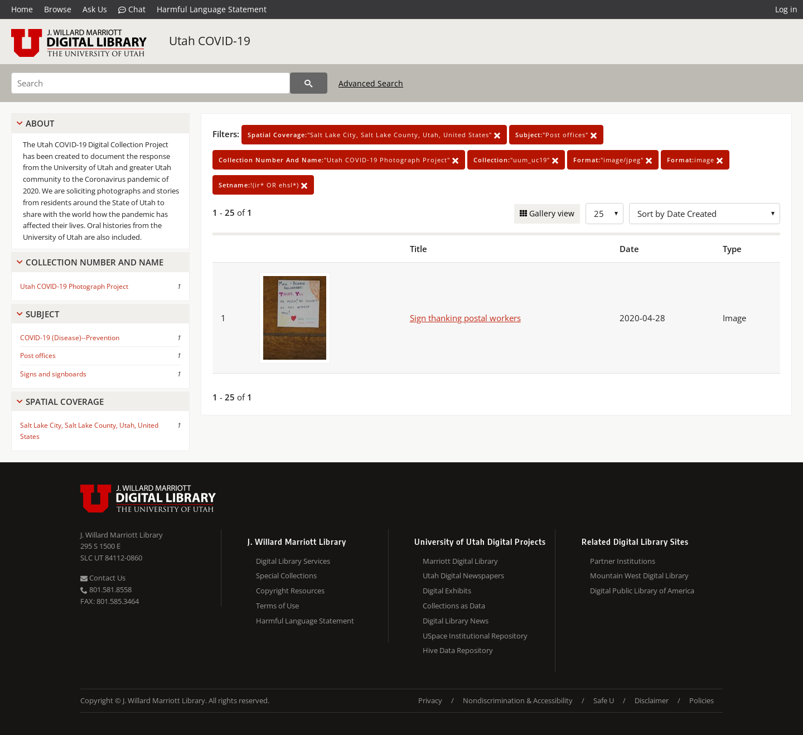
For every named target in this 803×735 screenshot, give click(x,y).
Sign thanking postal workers (465, 317)
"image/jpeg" (612, 160)
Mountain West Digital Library (639, 575)
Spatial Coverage (65, 401)
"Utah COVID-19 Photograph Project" (339, 160)
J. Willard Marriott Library (121, 535)
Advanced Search (370, 83)
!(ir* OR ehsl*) (263, 185)
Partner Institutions (622, 561)
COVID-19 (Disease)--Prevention (69, 337)
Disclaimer (652, 700)
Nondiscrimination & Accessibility (518, 700)
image (695, 160)
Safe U (603, 700)
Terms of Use (277, 606)
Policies (701, 700)
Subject (42, 314)
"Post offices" (556, 134)
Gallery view (550, 213)
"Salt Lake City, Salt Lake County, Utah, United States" (374, 134)
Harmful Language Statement (212, 9)
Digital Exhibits (447, 591)
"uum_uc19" (516, 160)
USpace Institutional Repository (475, 636)
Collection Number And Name (94, 262)
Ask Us (95, 9)
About (40, 123)
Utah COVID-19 (209, 41)
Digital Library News (455, 621)
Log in (786, 9)
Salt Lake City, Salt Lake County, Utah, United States (89, 430)
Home (22, 9)
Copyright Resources (290, 591)
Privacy (430, 700)
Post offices (38, 355)
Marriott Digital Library (460, 561)
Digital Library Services (293, 561)
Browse (57, 9)
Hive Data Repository (458, 650)
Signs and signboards (53, 374)
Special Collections (286, 575)
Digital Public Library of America (642, 591)
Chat (132, 9)
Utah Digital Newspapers (463, 575)
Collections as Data (454, 606)
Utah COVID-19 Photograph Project (74, 286)
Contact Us (102, 578)
